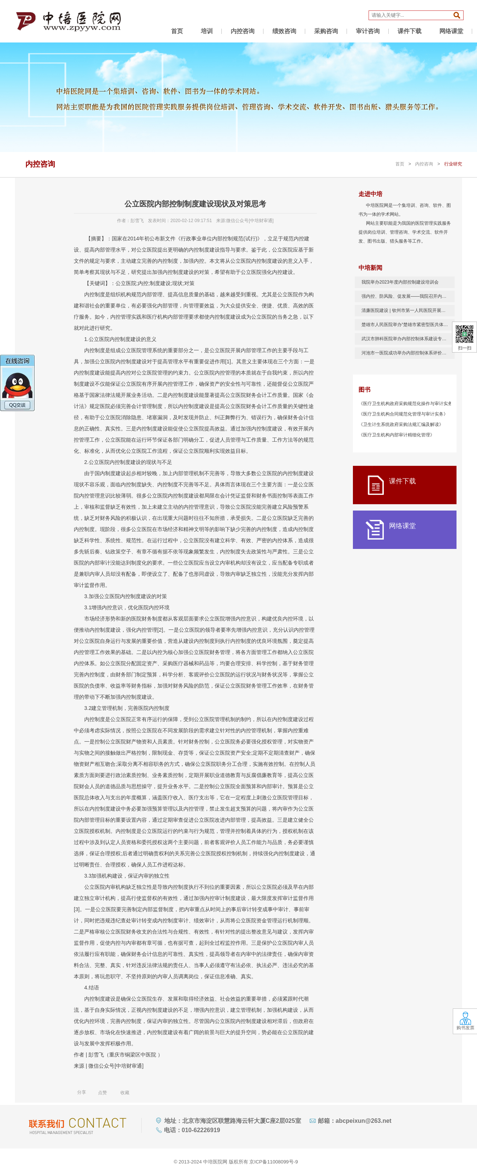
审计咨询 (368, 31)
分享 (81, 1092)
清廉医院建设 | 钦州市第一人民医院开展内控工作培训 (408, 310)
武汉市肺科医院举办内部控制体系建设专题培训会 (408, 338)
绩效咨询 (284, 31)
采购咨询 (326, 31)
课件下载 (409, 31)
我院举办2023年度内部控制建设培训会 (400, 282)
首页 (177, 31)
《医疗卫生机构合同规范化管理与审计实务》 (403, 414)
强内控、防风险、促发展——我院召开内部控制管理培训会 (408, 296)
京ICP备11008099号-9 (273, 1162)
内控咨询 (243, 31)
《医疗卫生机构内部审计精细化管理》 (396, 435)
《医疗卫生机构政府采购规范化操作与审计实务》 (407, 403)
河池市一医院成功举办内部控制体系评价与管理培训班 (408, 353)
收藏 (121, 1092)
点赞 (98, 1092)
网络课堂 (451, 31)
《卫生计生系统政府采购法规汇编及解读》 (400, 424)
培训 (207, 31)
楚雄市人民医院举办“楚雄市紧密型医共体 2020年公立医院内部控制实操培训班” (408, 324)
